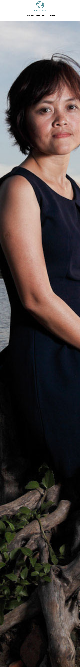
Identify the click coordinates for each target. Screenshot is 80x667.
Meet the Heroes (29, 15)
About (38, 15)
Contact (44, 15)
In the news (52, 15)
